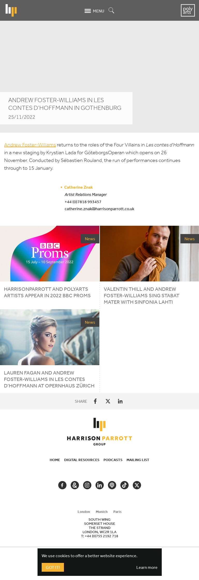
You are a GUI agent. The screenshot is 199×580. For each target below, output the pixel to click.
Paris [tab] (117, 512)
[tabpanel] (100, 527)
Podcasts (113, 459)
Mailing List (138, 459)
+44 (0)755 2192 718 (101, 536)
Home (55, 459)
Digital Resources (81, 459)
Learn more (147, 567)
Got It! (53, 567)
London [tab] (84, 512)
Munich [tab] (102, 512)
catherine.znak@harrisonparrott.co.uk (99, 208)
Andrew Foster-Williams (30, 145)
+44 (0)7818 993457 (83, 201)
